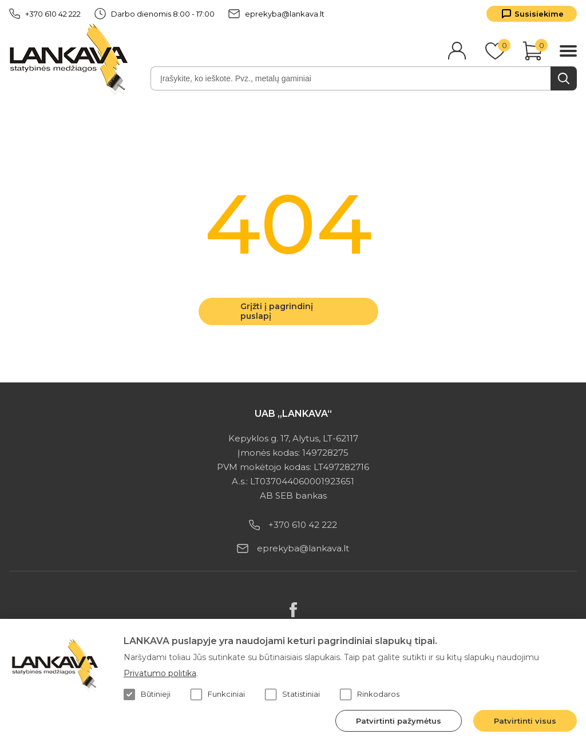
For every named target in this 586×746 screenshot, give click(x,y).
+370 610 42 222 (45, 14)
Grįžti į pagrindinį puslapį (276, 311)
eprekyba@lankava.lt (276, 13)
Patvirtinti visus (525, 720)
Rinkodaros (369, 694)
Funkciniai (218, 694)
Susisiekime (539, 13)
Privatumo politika (160, 673)
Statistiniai (292, 694)
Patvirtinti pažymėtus (398, 720)
